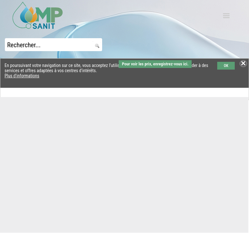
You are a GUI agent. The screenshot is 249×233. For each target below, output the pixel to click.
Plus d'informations (22, 75)
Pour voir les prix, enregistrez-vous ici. (155, 63)
